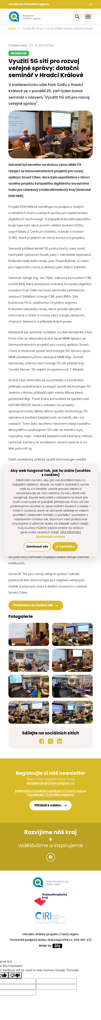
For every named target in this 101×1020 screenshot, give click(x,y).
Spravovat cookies (50, 536)
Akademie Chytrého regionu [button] (29, 4)
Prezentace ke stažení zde (33, 605)
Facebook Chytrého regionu (50, 794)
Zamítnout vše (37, 546)
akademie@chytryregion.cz (51, 783)
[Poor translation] (15, 975)
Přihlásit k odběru (47, 805)
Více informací (70, 532)
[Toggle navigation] (88, 16)
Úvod (11, 28)
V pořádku (65, 546)
